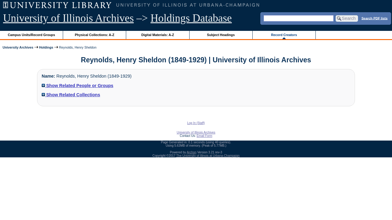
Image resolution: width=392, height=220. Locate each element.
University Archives (17, 47)
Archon (192, 152)
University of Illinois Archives (68, 18)
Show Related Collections (71, 94)
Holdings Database (191, 18)
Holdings (46, 47)
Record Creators (284, 35)
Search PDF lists (374, 18)
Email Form (204, 136)
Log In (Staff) (196, 123)
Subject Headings (221, 35)
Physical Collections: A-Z (94, 35)
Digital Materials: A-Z (157, 35)
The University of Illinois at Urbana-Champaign (208, 155)
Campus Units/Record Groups (31, 35)
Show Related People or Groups (77, 85)
